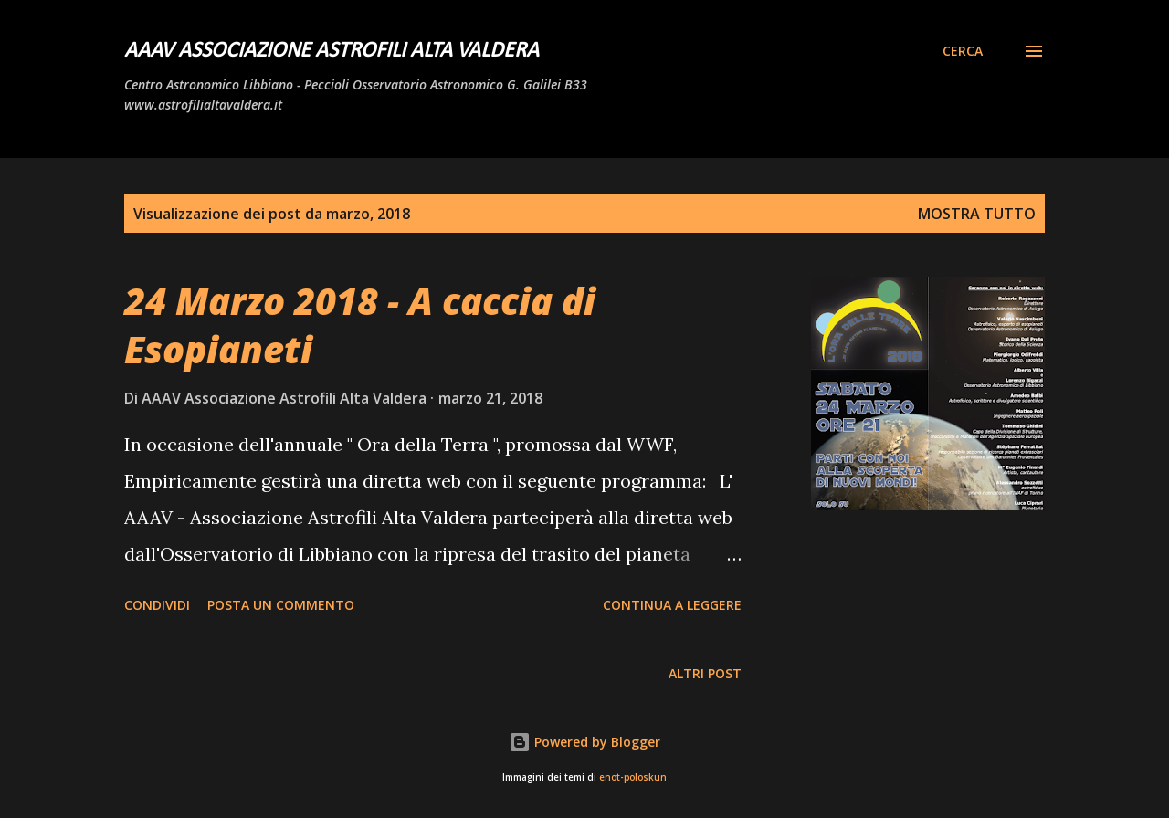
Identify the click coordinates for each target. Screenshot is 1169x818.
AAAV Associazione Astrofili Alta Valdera (331, 51)
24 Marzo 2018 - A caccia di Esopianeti (359, 325)
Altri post (705, 673)
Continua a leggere (672, 605)
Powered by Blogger (584, 741)
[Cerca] (963, 51)
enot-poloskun (633, 777)
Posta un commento (280, 605)
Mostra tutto (977, 214)
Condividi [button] (157, 605)
